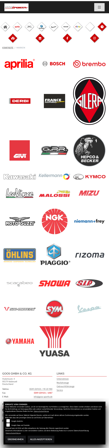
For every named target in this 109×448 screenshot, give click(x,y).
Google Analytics (17, 421)
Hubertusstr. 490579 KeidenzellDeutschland (9, 381)
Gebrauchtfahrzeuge (65, 386)
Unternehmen (63, 379)
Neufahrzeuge (63, 382)
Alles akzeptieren (41, 439)
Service (60, 390)
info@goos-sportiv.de (43, 396)
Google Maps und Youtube (20, 425)
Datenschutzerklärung (41, 411)
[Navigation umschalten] (99, 7)
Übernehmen (15, 439)
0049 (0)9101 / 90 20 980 (40, 389)
